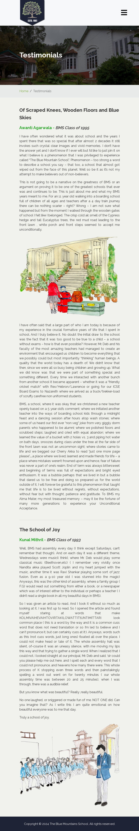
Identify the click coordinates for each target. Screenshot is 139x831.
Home (23, 91)
